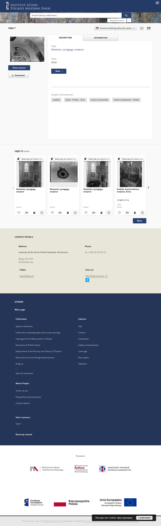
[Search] (126, 15)
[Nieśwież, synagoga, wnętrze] (27, 49)
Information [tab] (100, 37)
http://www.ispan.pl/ (96, 275)
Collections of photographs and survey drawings (38, 332)
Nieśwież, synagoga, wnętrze (26, 190)
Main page (20, 309)
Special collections (24, 326)
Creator (81, 332)
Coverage (82, 351)
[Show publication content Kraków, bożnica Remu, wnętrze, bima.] (134, 213)
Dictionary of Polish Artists (28, 345)
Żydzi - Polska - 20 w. (75, 99)
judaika (56, 99)
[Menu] (157, 2)
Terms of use (22, 390)
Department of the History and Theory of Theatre (39, 351)
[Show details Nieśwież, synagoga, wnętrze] (41, 213)
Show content (19, 67)
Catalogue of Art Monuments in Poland (34, 338)
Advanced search (117, 20)
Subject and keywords (88, 345)
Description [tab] (65, 38)
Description (83, 357)
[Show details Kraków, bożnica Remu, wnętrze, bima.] (142, 213)
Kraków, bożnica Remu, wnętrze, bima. (128, 190)
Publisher (82, 363)
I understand (144, 518)
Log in (18, 423)
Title (80, 326)
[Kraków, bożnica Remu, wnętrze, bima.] (131, 172)
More (139, 220)
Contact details (23, 403)
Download (17, 75)
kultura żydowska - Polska (126, 99)
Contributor (83, 338)
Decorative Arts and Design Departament (35, 357)
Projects (19, 363)
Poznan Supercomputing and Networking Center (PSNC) (111, 521)
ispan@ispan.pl (27, 275)
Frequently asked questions (28, 397)
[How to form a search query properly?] (129, 20)
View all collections (24, 373)
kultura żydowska (99, 99)
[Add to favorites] (141, 28)
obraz (54, 62)
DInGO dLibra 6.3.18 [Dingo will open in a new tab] (53, 521)
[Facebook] (87, 280)
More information (125, 518)
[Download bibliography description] (26, 213)
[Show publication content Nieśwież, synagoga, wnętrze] (34, 213)
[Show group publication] (30, 159)
